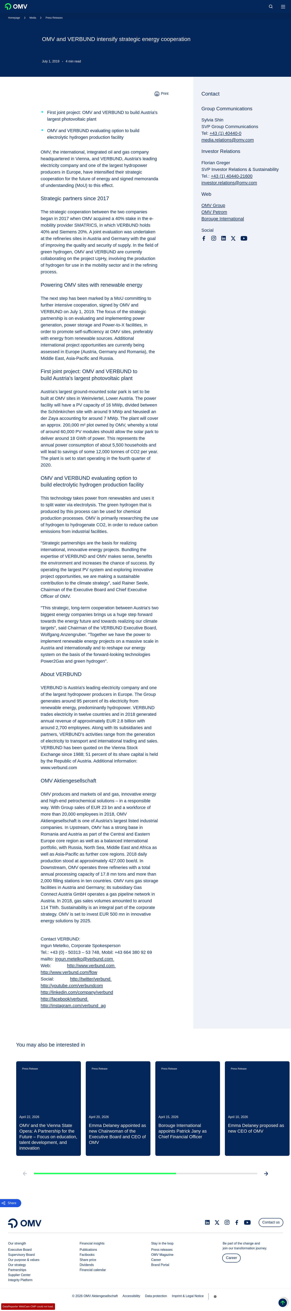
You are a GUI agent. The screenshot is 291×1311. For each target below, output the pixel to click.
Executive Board (20, 1249)
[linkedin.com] (223, 238)
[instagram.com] (213, 238)
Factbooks (87, 1254)
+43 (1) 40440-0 (225, 133)
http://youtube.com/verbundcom (72, 985)
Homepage (14, 17)
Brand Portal (160, 1265)
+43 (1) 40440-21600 (231, 176)
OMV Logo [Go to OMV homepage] (16, 6)
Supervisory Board (21, 1254)
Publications (88, 1249)
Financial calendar (93, 1270)
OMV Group (213, 205)
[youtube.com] (244, 238)
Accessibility (131, 1296)
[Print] (161, 93)
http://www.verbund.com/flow (69, 972)
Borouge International (222, 218)
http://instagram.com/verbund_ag (73, 1005)
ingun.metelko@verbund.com (84, 958)
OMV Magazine (162, 1254)
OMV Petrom (214, 212)
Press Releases (54, 17)
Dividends (87, 1265)
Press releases (162, 1249)
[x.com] (233, 238)
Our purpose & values (23, 1260)
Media (33, 17)
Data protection (156, 1296)
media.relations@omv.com (227, 139)
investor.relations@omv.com (229, 182)
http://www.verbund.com (91, 965)
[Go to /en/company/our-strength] (215, 1296)
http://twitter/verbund (91, 978)
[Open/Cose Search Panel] (271, 6)
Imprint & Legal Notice (188, 1296)
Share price (88, 1260)
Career (156, 1260)
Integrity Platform (20, 1280)
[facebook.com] (203, 238)
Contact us (271, 1222)
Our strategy (17, 1265)
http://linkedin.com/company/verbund (77, 992)
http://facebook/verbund (64, 998)
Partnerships (17, 1270)
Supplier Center (19, 1275)
